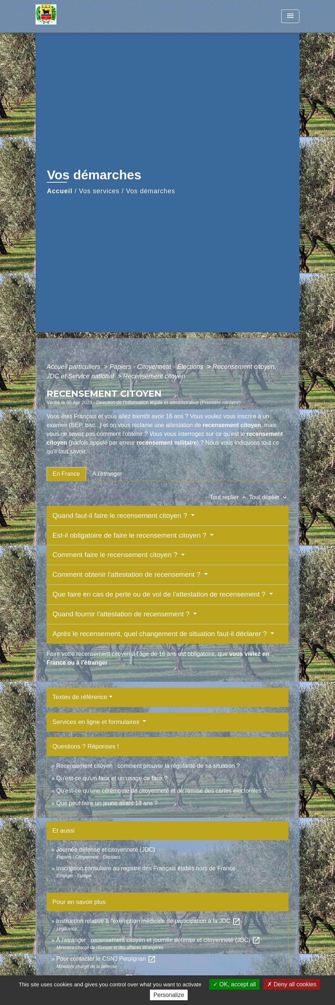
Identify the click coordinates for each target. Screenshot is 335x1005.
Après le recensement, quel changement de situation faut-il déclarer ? (160, 634)
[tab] (66, 474)
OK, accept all (234, 984)
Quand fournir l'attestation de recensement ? (122, 614)
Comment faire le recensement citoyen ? (115, 554)
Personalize (169, 995)
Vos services (99, 191)
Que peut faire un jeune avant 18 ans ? (107, 803)
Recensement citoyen (154, 376)
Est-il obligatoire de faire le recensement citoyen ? (130, 535)
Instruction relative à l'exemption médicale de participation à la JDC (148, 921)
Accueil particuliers (74, 366)
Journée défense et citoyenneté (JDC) (105, 850)
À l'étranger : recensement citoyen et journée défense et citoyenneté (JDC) (158, 940)
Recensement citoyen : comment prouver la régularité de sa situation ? (148, 766)
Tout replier (229, 497)
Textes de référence (79, 697)
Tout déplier (268, 497)
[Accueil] (81, 16)
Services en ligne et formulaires (96, 721)
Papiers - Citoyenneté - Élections (157, 366)
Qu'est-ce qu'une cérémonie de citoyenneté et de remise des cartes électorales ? (161, 791)
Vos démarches (150, 191)
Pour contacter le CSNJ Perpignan (106, 959)
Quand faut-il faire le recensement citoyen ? (120, 515)
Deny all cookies (291, 984)
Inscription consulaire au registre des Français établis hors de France (145, 868)
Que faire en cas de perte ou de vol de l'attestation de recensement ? (160, 594)
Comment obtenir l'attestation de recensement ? (127, 574)
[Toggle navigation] (290, 16)
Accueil (60, 191)
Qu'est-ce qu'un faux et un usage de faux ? (112, 778)
